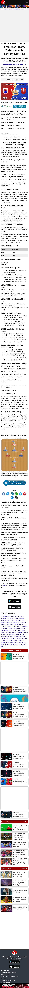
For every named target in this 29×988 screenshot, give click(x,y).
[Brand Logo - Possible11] (14, 955)
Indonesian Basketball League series (11, 628)
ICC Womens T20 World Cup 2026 (9, 976)
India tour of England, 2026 (8, 980)
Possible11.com (5, 585)
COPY (17, 497)
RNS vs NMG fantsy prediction (16, 620)
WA (17, 493)
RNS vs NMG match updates (18, 642)
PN (25, 493)
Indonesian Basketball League (14, 64)
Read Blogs (25, 821)
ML (12, 497)
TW (8, 493)
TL (21, 493)
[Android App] (14, 963)
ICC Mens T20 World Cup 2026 (8, 972)
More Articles (25, 868)
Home (2, 9)
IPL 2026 (3, 978)
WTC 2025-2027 (5, 974)
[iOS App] (14, 968)
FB (4, 493)
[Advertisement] (14, 25)
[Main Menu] (27, 2)
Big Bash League (5, 982)
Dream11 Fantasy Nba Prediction (13, 9)
